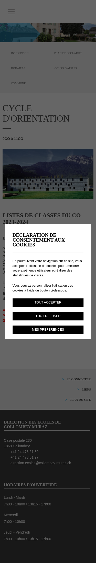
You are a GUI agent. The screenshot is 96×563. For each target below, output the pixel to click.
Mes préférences (48, 329)
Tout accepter (48, 302)
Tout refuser (48, 316)
